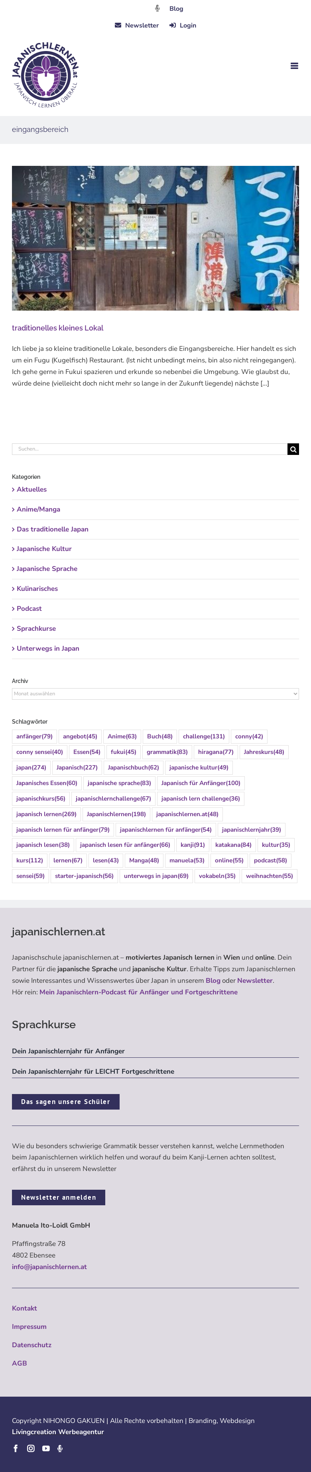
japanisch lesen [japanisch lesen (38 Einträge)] (43, 845)
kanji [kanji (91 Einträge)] (193, 845)
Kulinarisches (37, 588)
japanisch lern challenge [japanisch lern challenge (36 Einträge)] (200, 798)
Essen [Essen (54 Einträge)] (86, 752)
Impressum (29, 1326)
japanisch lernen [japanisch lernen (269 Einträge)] (46, 814)
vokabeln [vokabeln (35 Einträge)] (217, 876)
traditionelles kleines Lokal (58, 328)
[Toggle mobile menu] (295, 66)
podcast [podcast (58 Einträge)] (270, 860)
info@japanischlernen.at (49, 1266)
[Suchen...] (149, 449)
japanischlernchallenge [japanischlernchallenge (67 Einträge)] (113, 798)
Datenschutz (31, 1345)
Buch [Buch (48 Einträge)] (160, 736)
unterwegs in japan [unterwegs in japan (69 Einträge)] (156, 876)
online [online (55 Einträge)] (229, 860)
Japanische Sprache (47, 568)
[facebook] (15, 1448)
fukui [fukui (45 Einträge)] (123, 752)
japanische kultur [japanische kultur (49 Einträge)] (198, 767)
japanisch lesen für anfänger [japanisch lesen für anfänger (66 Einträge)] (125, 845)
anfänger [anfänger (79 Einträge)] (34, 736)
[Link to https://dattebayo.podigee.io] (157, 8)
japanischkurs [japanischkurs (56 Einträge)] (40, 798)
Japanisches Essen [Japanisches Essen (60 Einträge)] (46, 783)
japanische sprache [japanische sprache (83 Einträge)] (119, 783)
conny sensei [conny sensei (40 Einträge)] (39, 752)
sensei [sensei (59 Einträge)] (30, 876)
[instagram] (30, 1448)
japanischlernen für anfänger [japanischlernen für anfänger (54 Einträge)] (166, 829)
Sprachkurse (36, 628)
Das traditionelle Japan (53, 529)
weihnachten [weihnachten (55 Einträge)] (269, 876)
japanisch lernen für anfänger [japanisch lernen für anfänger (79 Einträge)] (63, 829)
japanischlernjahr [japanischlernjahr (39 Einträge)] (251, 829)
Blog (176, 8)
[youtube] (45, 1448)
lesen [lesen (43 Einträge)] (106, 860)
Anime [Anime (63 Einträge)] (122, 736)
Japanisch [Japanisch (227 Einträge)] (77, 767)
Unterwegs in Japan (48, 648)
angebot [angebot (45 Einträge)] (80, 736)
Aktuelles (32, 489)
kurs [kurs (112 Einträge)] (29, 860)
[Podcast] (59, 1448)
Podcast (29, 608)
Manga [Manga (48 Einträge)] (144, 860)
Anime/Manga (38, 509)
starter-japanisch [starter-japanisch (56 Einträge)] (84, 876)
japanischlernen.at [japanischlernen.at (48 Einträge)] (187, 814)
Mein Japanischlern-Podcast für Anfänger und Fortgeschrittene (138, 992)
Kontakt (24, 1308)
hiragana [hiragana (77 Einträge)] (216, 752)
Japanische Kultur (44, 548)
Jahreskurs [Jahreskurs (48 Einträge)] (264, 752)
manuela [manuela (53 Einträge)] (187, 860)
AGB (19, 1363)
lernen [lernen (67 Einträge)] (68, 860)
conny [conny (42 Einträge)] (249, 736)
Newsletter (255, 980)
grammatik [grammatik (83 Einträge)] (167, 752)
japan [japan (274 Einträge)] (31, 767)
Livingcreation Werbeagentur (58, 1432)
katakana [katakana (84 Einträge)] (233, 845)
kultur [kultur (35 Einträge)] (276, 845)
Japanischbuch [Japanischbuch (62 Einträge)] (133, 767)
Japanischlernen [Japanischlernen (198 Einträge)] (116, 814)
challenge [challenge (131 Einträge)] (204, 736)
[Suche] (293, 449)
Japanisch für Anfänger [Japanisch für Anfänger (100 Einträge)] (200, 783)
